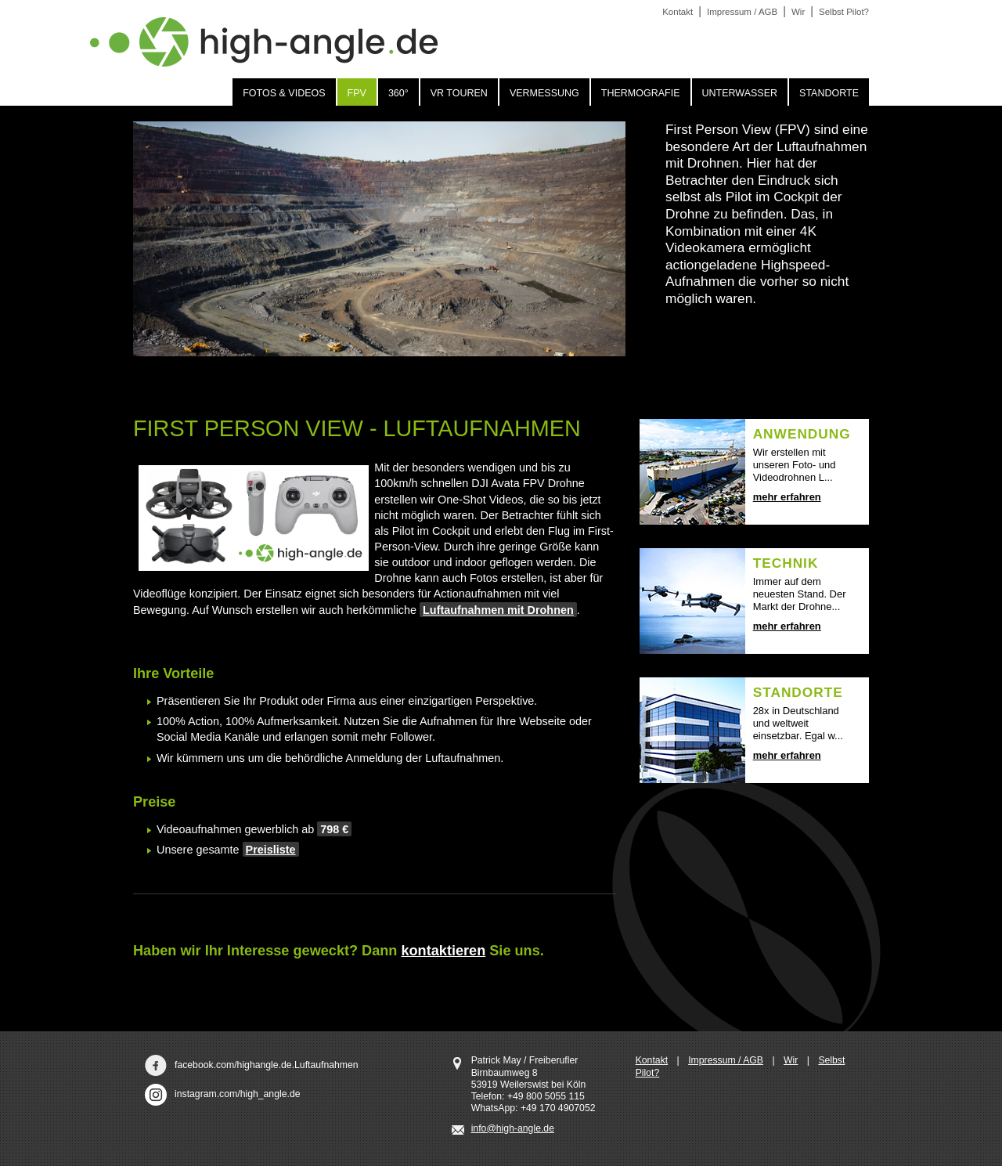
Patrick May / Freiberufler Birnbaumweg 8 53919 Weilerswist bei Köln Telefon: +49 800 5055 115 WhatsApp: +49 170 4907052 (533, 1084)
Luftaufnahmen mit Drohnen (498, 610)
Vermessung (544, 93)
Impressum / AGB (725, 1060)
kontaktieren (443, 950)
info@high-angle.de (512, 1128)
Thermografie (640, 93)
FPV (357, 93)
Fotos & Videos (284, 93)
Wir (791, 1060)
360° (398, 93)
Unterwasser (740, 93)
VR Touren (459, 93)
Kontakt (652, 1060)
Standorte (829, 93)
